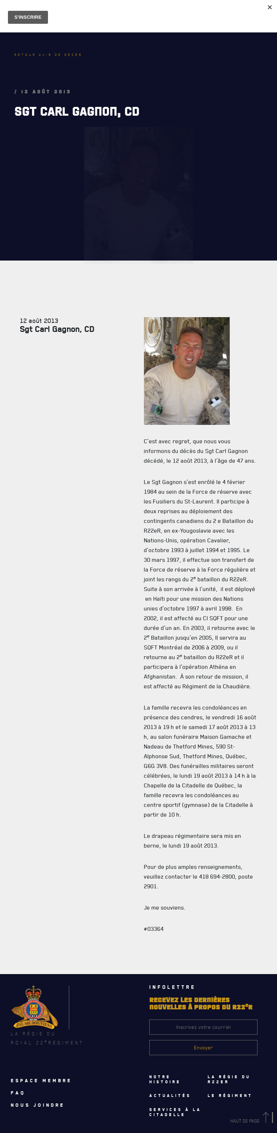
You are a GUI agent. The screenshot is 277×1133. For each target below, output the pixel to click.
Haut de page (251, 1121)
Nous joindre (38, 1105)
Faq (18, 1093)
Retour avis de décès (48, 55)
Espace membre (41, 1080)
